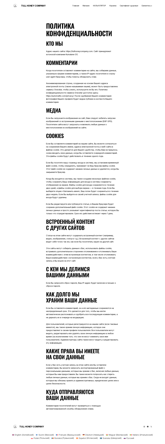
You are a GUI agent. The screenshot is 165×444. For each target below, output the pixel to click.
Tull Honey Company (33, 5)
